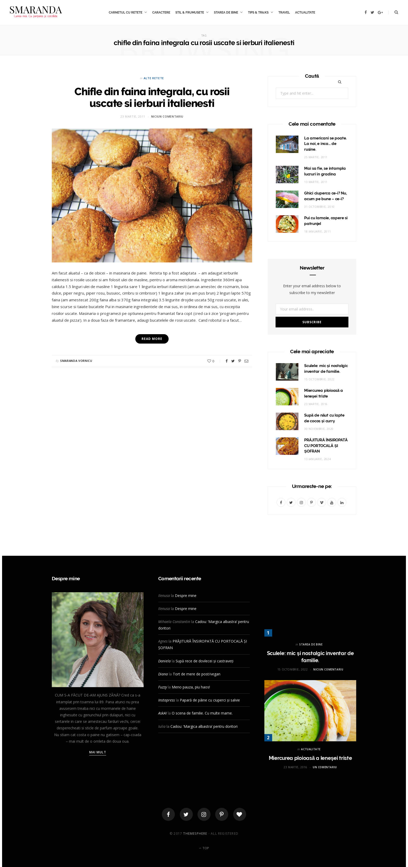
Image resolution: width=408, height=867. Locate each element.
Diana (163, 673)
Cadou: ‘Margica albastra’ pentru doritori (204, 726)
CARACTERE (161, 12)
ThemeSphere (195, 833)
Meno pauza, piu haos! (191, 687)
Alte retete (154, 78)
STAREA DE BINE (226, 12)
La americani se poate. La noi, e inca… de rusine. (325, 144)
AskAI (162, 713)
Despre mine (185, 595)
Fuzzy (162, 687)
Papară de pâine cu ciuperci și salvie (210, 700)
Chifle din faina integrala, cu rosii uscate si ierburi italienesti (152, 97)
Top (204, 848)
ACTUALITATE (305, 12)
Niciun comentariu (167, 116)
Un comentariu (325, 767)
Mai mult (97, 752)
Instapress (166, 700)
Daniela (164, 660)
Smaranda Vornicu (76, 361)
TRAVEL (284, 12)
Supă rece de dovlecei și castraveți (204, 660)
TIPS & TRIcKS (258, 12)
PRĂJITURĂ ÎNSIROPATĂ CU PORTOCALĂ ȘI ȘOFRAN (326, 446)
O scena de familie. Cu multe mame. (202, 713)
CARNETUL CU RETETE (125, 12)
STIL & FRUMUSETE (189, 12)
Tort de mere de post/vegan (196, 673)
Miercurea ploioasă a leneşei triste (310, 758)
